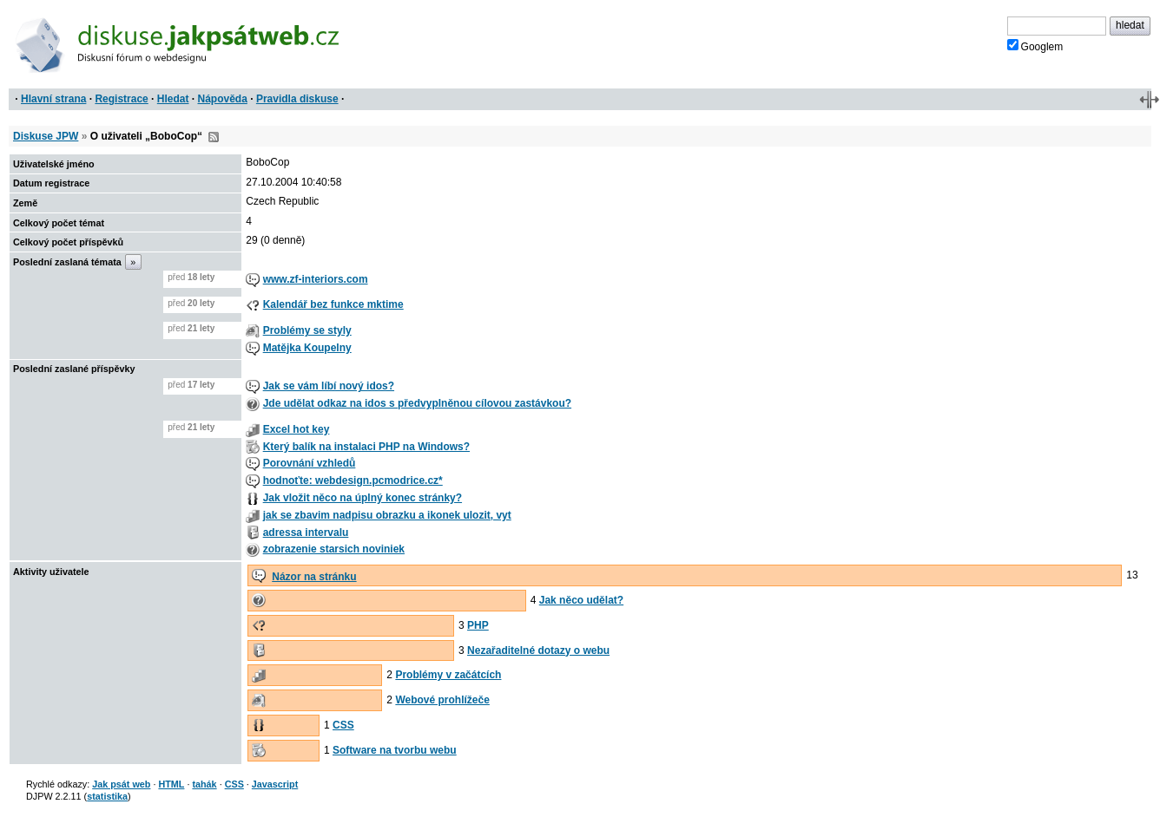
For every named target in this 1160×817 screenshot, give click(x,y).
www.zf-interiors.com (315, 279)
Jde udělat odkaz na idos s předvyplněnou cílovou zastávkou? (417, 403)
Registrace (121, 99)
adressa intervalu (306, 532)
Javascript (275, 784)
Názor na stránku (314, 577)
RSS (213, 137)
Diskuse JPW (45, 136)
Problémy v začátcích (448, 675)
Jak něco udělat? (581, 600)
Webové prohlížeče (442, 700)
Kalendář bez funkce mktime (333, 304)
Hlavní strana (53, 99)
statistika (107, 796)
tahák (204, 784)
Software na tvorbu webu (395, 750)
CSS (343, 725)
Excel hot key (296, 429)
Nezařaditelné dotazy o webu (538, 650)
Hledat (173, 99)
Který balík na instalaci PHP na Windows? (366, 447)
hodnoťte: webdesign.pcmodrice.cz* (353, 480)
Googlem (1035, 46)
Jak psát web (121, 784)
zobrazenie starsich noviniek (334, 549)
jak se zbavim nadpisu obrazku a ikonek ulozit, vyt (387, 515)
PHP (478, 625)
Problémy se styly (307, 330)
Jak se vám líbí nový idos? (328, 386)
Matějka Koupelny (307, 348)
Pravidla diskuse (297, 99)
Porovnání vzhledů (309, 463)
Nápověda (222, 99)
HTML (171, 784)
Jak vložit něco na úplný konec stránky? (362, 498)
